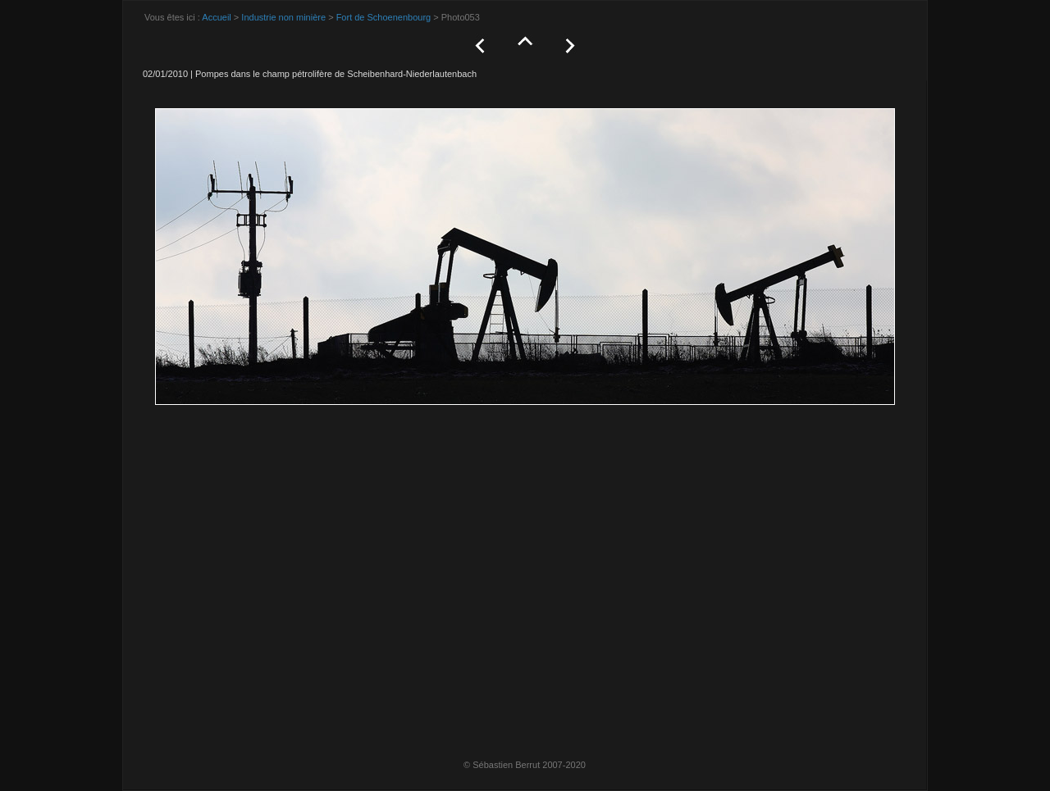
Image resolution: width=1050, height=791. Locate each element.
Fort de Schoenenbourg (383, 17)
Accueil (216, 17)
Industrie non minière (283, 17)
